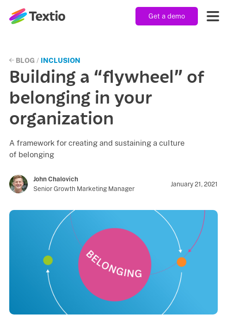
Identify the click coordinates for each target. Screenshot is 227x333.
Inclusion (60, 60)
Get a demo (166, 16)
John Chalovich (55, 179)
